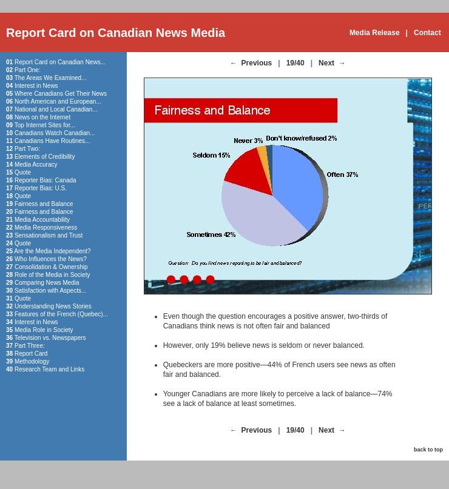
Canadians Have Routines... (52, 141)
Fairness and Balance (44, 204)
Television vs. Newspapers (50, 337)
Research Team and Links (49, 369)
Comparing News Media (47, 282)
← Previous (251, 63)
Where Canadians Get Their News (61, 93)
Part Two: (27, 148)
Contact (427, 32)
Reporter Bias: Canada (45, 180)
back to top (428, 450)
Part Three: (30, 345)
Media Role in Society (44, 330)
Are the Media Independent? (52, 251)
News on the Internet (42, 117)
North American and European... (58, 101)
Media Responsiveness (46, 227)
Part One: (28, 70)
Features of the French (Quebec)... (61, 314)
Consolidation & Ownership (51, 267)
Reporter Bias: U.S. (41, 188)
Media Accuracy (36, 164)
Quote (23, 172)
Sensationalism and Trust (49, 235)
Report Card (31, 353)
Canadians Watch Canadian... (55, 133)
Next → (332, 63)
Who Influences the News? (51, 259)
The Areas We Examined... (51, 78)
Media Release (374, 32)
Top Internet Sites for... (45, 125)
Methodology (32, 361)
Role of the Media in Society (52, 274)
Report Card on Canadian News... (60, 62)
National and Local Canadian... (56, 109)
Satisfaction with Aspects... (50, 290)
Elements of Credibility (45, 156)
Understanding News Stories (53, 306)
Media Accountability (42, 219)
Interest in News (36, 85)
